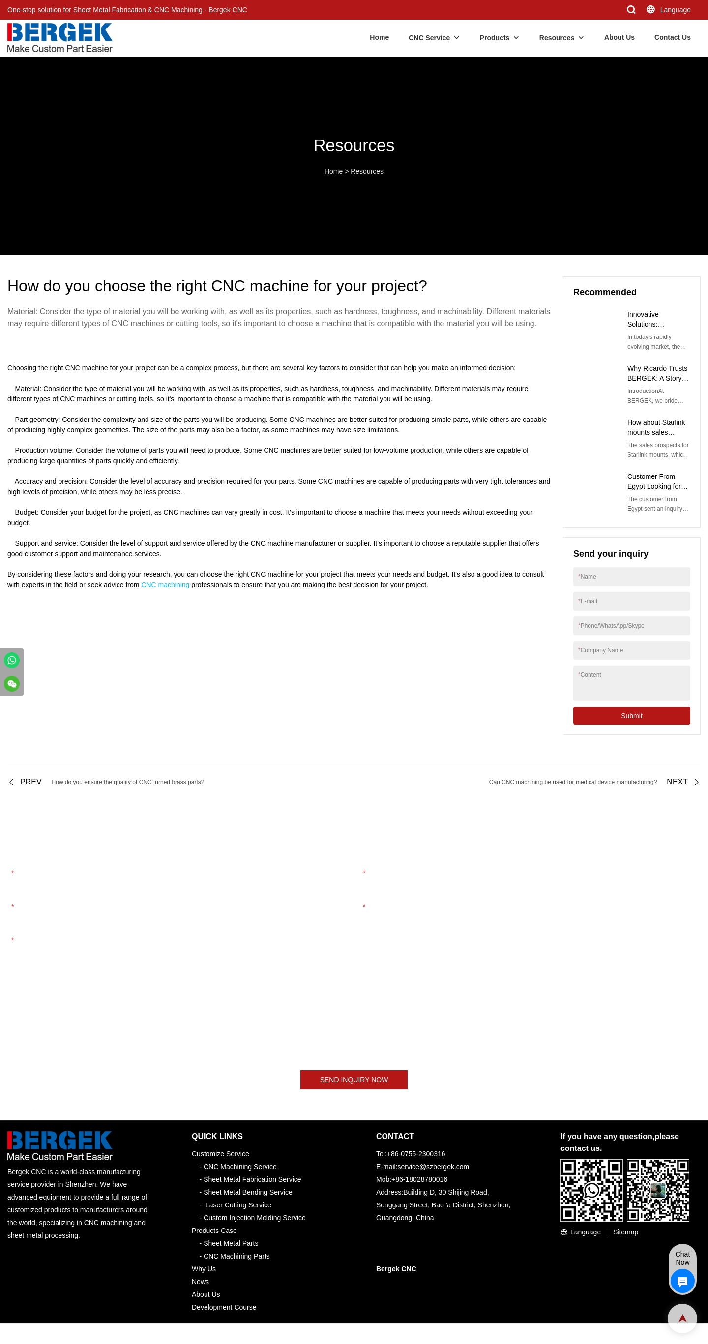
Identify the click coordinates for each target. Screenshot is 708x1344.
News (200, 1282)
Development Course (224, 1307)
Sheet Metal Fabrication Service (252, 1179)
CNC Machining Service (240, 1167)
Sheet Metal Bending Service (248, 1192)
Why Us (204, 1269)
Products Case (214, 1230)
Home (379, 37)
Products (495, 38)
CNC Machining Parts (237, 1256)
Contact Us (672, 37)
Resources (557, 38)
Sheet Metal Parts (231, 1243)
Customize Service (220, 1154)
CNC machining (165, 584)
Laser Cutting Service (238, 1205)
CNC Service (429, 38)
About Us (619, 37)
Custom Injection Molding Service (255, 1218)
